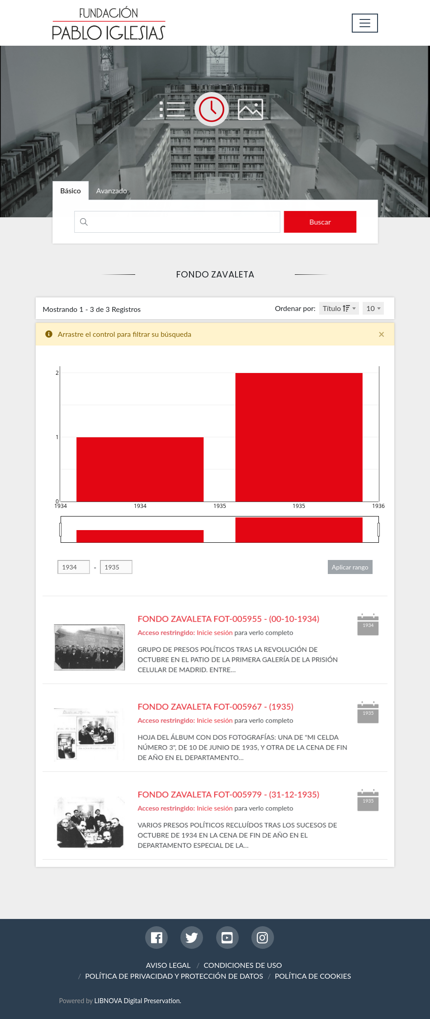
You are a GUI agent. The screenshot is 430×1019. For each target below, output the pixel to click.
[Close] (381, 334)
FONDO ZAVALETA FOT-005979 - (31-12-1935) (225, 821)
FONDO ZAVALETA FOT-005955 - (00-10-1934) (225, 645)
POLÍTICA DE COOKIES (313, 975)
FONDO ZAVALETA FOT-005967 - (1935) (215, 733)
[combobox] (339, 308)
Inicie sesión (214, 656)
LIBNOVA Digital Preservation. (138, 1001)
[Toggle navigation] (365, 23)
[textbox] (339, 308)
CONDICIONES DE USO (242, 965)
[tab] (75, 191)
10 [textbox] (370, 308)
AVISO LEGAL (168, 965)
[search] (316, 221)
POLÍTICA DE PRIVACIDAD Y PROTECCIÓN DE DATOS (174, 975)
